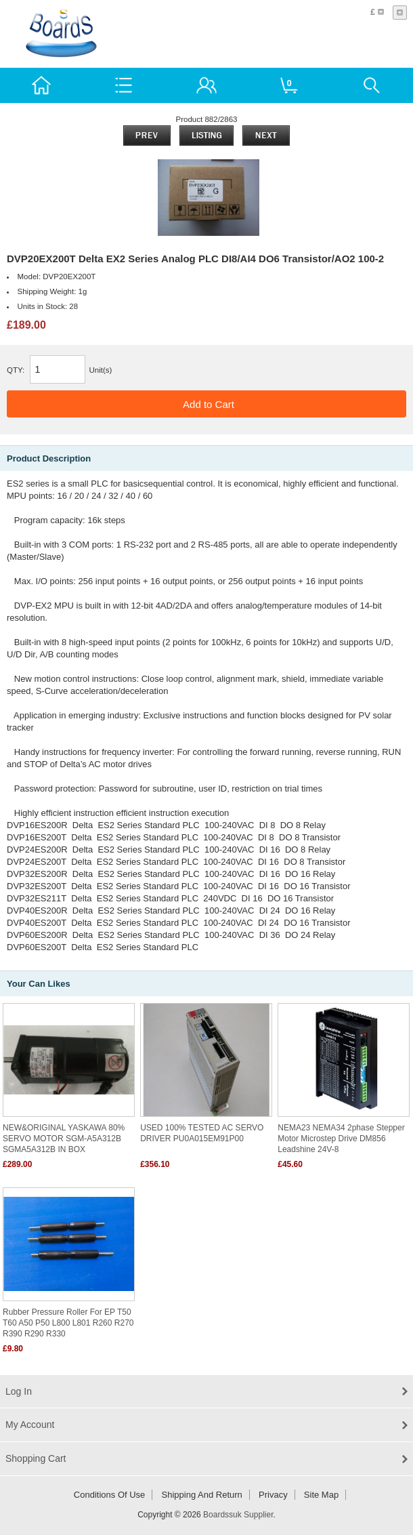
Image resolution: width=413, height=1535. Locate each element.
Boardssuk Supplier (238, 1514)
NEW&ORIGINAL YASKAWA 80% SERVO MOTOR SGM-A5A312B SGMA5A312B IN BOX (64, 1138)
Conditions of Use (110, 1495)
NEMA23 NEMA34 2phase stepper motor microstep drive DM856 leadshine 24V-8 (341, 1138)
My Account (29, 1424)
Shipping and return (202, 1495)
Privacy (273, 1495)
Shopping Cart (35, 1458)
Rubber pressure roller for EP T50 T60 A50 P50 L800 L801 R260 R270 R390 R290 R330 (68, 1322)
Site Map (321, 1495)
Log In (18, 1391)
